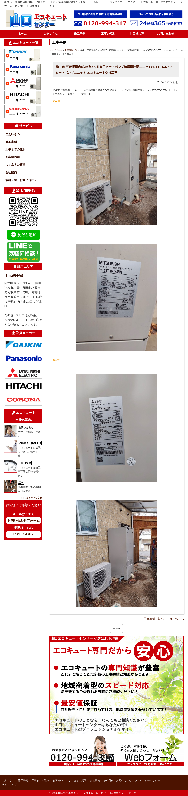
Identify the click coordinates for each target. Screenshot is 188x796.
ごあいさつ (51, 33)
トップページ (55, 50)
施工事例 (79, 33)
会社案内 (11, 172)
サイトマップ (9, 784)
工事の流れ (108, 33)
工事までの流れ (15, 149)
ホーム (22, 33)
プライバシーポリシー (147, 780)
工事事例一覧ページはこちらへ (164, 618)
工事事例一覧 (71, 50)
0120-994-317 (23, 534)
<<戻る (116, 628)
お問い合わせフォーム (23, 520)
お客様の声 (137, 33)
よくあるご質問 (15, 164)
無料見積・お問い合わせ (21, 180)
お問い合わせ (165, 33)
